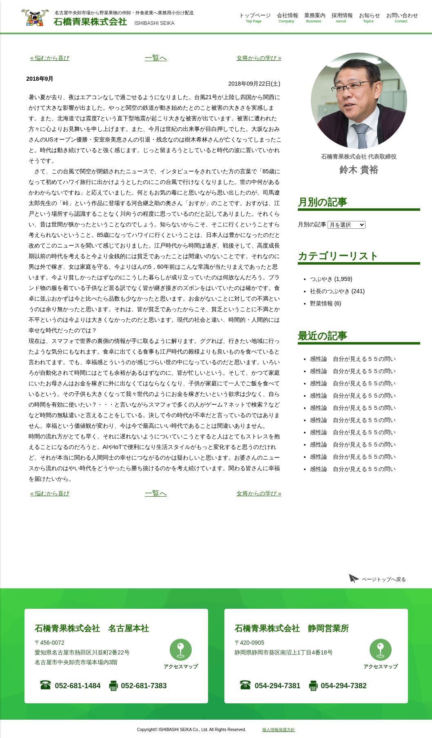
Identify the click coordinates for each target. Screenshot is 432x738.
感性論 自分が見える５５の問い (353, 359)
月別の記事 (312, 224)
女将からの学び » (259, 58)
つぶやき (321, 279)
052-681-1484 (78, 686)
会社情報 (286, 19)
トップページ (254, 19)
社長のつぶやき (330, 291)
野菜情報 (321, 303)
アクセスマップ (181, 666)
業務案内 (314, 19)
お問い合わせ (401, 19)
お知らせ (368, 19)
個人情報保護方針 (278, 729)
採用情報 (341, 19)
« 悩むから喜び (50, 58)
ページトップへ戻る (384, 579)
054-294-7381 (278, 686)
